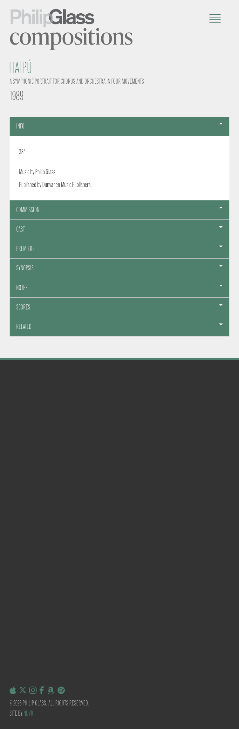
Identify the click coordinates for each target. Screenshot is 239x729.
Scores (23, 307)
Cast (20, 229)
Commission (27, 210)
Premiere (25, 249)
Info (20, 126)
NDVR (28, 713)
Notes (22, 288)
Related (23, 326)
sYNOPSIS (25, 268)
